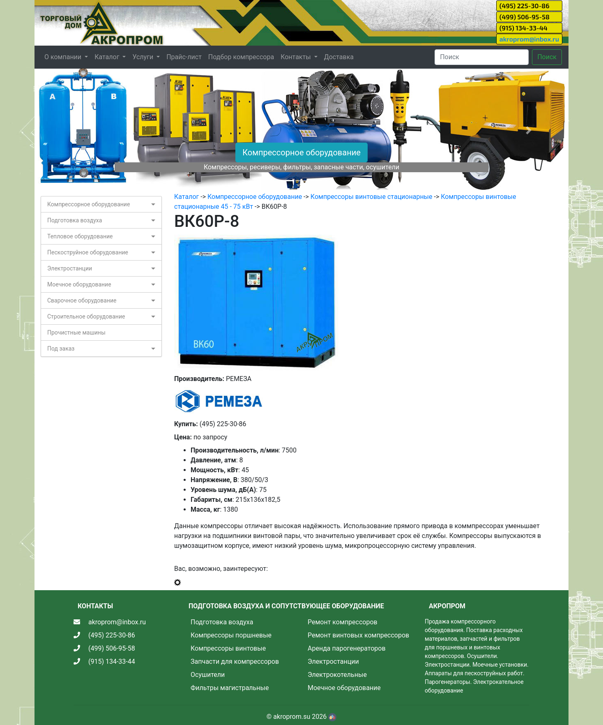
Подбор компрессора (241, 57)
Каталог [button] (107, 57)
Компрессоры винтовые (228, 648)
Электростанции (69, 268)
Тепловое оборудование (80, 236)
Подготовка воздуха (74, 220)
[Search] (482, 57)
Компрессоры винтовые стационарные (372, 197)
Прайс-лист (184, 57)
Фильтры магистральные (230, 688)
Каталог (186, 197)
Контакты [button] (296, 57)
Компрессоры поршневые (231, 635)
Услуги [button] (143, 57)
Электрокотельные (337, 675)
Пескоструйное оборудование (87, 252)
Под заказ (60, 348)
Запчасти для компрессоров (235, 661)
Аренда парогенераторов (347, 648)
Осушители (208, 675)
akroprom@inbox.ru (529, 39)
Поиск (547, 57)
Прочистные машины (76, 332)
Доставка (339, 57)
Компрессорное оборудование (301, 152)
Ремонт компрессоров (342, 622)
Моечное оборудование (79, 284)
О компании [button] (63, 57)
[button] (75, 130)
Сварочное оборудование (82, 300)
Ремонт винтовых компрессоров (358, 635)
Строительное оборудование (86, 316)
